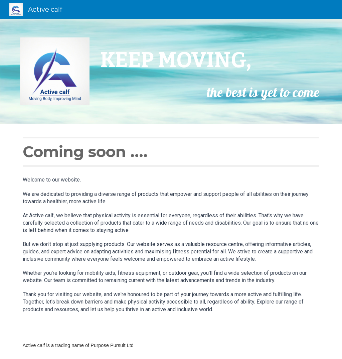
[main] (210, 71)
